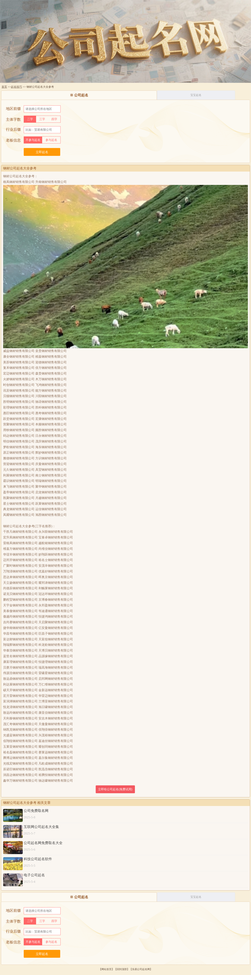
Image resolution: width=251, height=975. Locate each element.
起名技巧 (16, 86)
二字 (30, 119)
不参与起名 (33, 140)
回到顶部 (122, 969)
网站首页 (106, 969)
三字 (42, 119)
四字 (54, 119)
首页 (4, 86)
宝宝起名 (195, 95)
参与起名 (51, 140)
